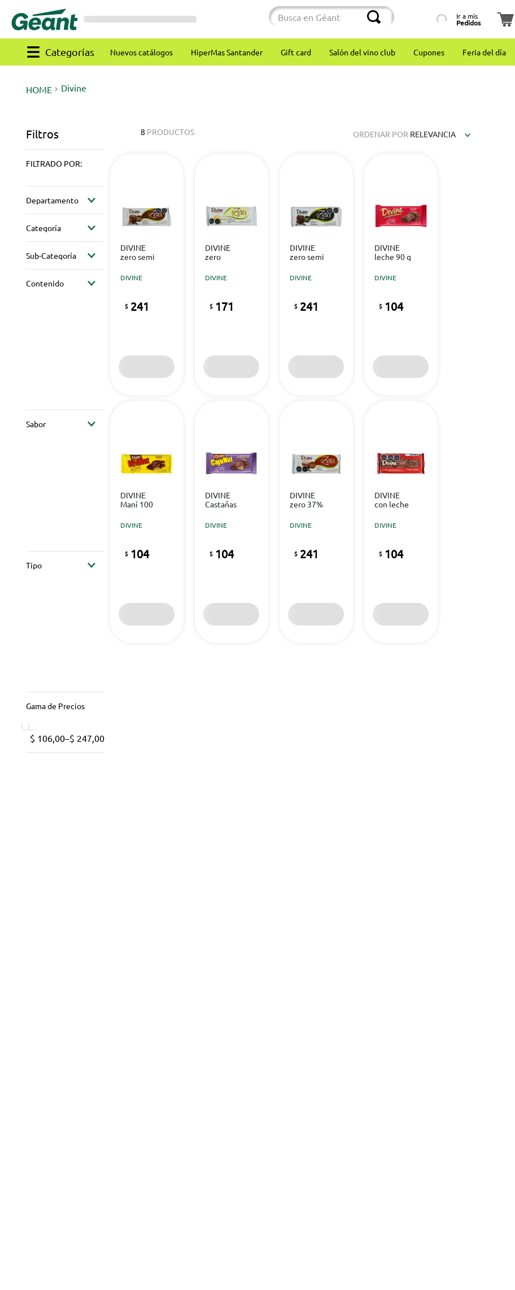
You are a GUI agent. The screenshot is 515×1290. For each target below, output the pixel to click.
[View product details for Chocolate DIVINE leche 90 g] (400, 274)
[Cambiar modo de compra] (227, 19)
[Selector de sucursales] (140, 19)
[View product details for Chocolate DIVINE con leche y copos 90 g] (400, 522)
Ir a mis (468, 19)
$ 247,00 (84, 738)
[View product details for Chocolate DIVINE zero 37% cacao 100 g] (316, 522)
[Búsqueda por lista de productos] (417, 16)
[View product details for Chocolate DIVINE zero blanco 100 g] (231, 274)
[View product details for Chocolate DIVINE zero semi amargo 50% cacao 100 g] (146, 274)
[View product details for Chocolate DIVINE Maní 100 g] (146, 522)
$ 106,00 (47, 738)
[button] (65, 163)
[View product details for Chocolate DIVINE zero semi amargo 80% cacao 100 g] (316, 274)
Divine (73, 87)
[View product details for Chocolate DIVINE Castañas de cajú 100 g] (231, 522)
